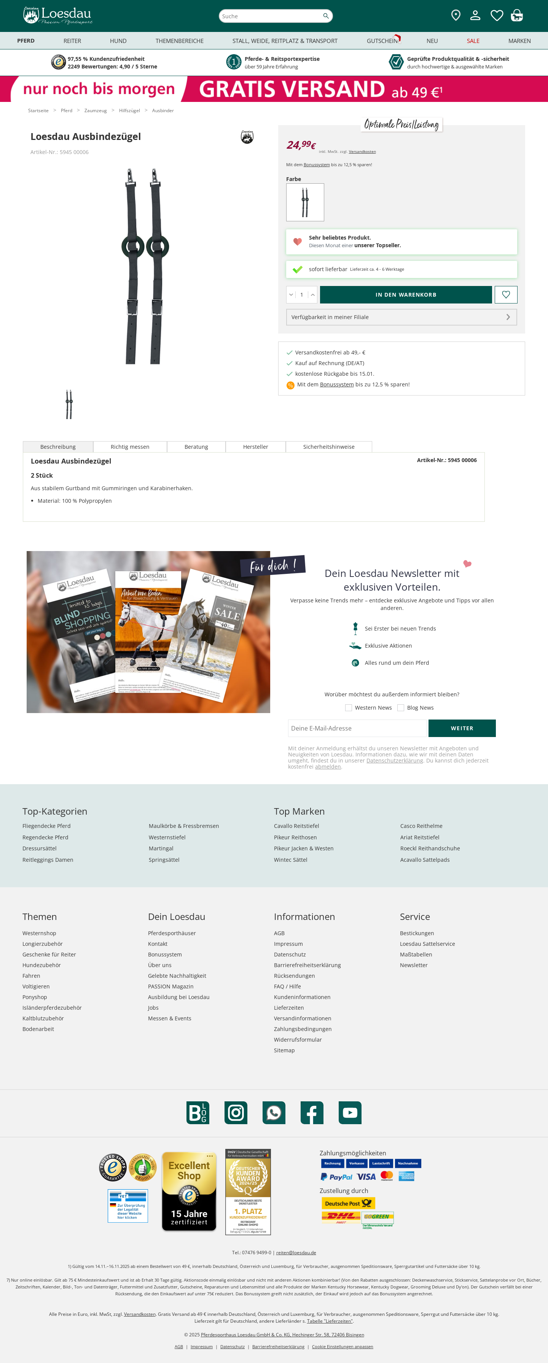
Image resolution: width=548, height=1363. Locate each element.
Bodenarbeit (38, 1029)
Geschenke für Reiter (49, 954)
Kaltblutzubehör (43, 1018)
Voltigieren (36, 986)
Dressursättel (39, 848)
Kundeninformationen (302, 997)
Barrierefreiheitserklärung (307, 965)
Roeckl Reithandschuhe (430, 848)
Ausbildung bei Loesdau (179, 997)
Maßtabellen (416, 954)
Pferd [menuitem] (26, 40)
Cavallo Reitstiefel (296, 825)
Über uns (160, 965)
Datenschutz (290, 954)
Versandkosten (362, 151)
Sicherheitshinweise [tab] (329, 446)
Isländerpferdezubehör (52, 1007)
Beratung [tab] (196, 446)
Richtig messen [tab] (130, 446)
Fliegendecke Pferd (46, 825)
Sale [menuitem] (473, 40)
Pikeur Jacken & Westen (304, 848)
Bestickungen (417, 933)
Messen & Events (169, 1018)
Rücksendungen (294, 975)
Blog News (420, 707)
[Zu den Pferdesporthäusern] (456, 16)
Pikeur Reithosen (295, 837)
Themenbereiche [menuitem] (180, 40)
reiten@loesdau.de (296, 1252)
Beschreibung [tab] (58, 446)
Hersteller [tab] (255, 446)
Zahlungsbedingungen (303, 1029)
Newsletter (414, 965)
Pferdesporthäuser (172, 933)
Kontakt (157, 943)
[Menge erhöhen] (312, 294)
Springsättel (164, 859)
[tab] (69, 405)
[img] (517, 19)
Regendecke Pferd (45, 837)
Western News (373, 707)
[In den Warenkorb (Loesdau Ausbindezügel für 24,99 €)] (406, 294)
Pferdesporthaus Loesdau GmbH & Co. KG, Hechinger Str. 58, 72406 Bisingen (282, 1334)
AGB (279, 933)
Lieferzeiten (289, 1007)
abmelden (328, 766)
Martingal (161, 848)
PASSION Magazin (171, 986)
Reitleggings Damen (47, 859)
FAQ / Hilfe (287, 986)
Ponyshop (34, 997)
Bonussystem (317, 164)
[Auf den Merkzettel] (505, 294)
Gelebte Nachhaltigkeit (177, 975)
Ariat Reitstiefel (420, 837)
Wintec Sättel (290, 859)
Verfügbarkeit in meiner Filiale (330, 317)
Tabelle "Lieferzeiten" (330, 1321)
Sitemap (284, 1050)
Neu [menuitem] (432, 40)
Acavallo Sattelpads (425, 859)
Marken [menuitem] (519, 40)
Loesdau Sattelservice (427, 943)
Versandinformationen (302, 1018)
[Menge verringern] (291, 294)
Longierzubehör (42, 943)
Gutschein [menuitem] (382, 40)
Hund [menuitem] (118, 40)
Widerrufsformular (298, 1039)
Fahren (31, 975)
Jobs (153, 1007)
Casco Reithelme (421, 825)
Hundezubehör (41, 965)
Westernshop (39, 933)
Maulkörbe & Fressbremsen (184, 825)
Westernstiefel (167, 837)
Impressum (288, 943)
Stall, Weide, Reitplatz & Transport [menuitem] (285, 40)
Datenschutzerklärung (394, 760)
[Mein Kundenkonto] (475, 21)
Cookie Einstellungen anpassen (342, 1346)
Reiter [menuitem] (72, 40)
